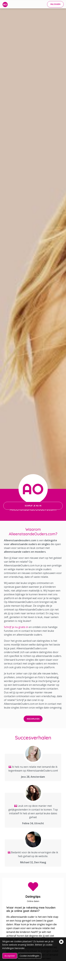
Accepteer (9, 955)
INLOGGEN (55, 4)
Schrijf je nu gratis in (16, 627)
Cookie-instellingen (29, 955)
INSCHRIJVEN (33, 719)
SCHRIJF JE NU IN (33, 505)
